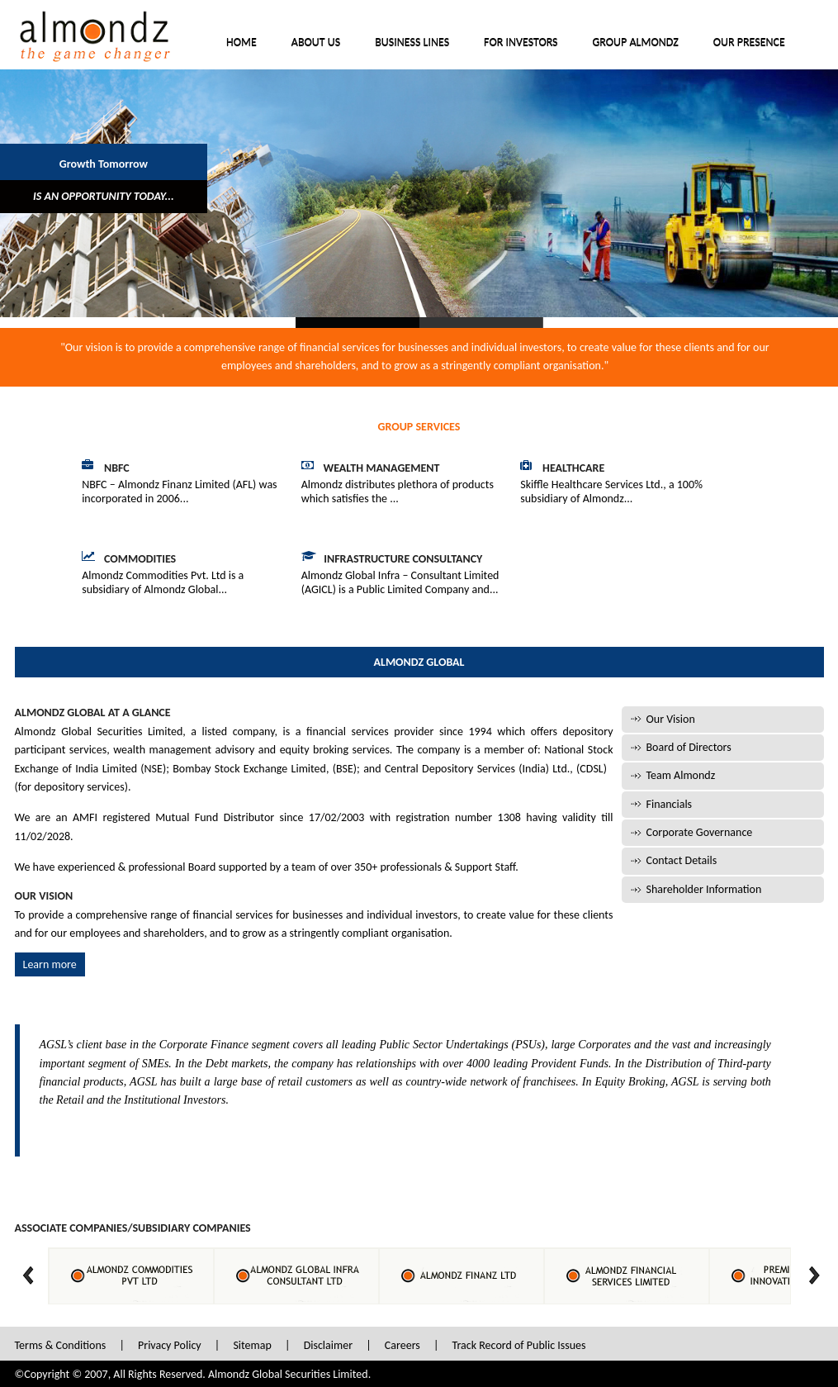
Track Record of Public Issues (519, 1345)
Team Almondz (681, 775)
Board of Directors (688, 747)
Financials (669, 804)
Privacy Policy (169, 1345)
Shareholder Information (704, 889)
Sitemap (252, 1345)
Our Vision (670, 719)
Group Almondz (636, 43)
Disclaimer (328, 1345)
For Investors (520, 43)
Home (241, 43)
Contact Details (681, 860)
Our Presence (749, 43)
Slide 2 (481, 322)
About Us (315, 43)
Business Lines (412, 43)
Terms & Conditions (61, 1345)
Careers (402, 1345)
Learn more (50, 964)
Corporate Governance (699, 832)
